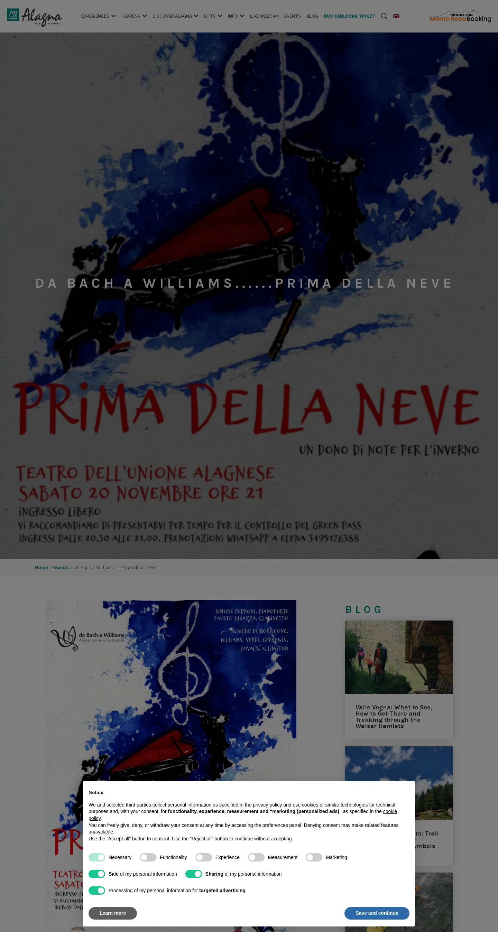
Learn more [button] (113, 913)
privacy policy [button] (267, 805)
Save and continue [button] (377, 913)
